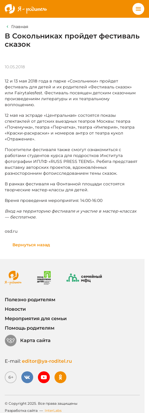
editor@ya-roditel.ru (47, 361)
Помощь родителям (30, 328)
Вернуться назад (31, 244)
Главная (19, 26)
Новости (15, 309)
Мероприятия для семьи (36, 318)
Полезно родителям (30, 299)
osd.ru (11, 231)
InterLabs (53, 410)
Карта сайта (28, 340)
